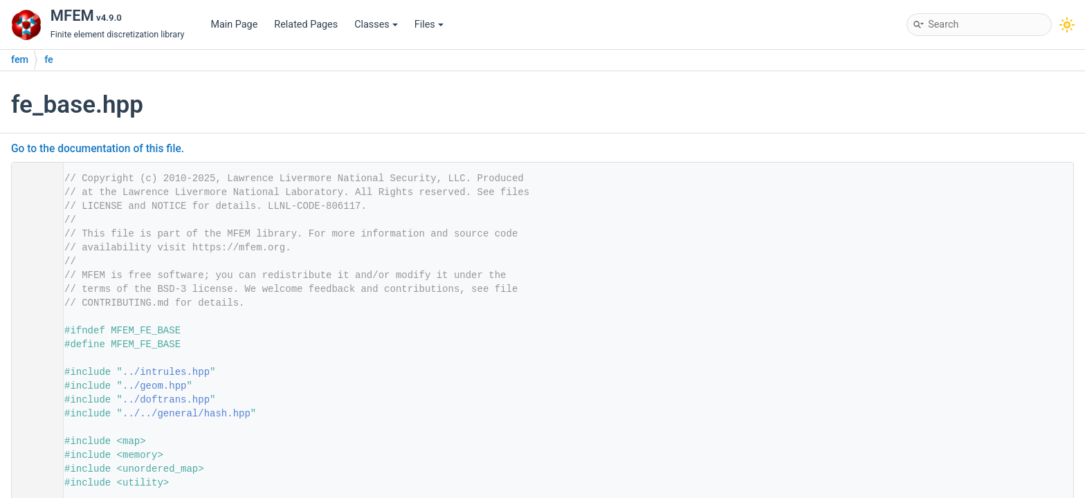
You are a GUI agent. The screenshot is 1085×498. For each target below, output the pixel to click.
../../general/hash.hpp (186, 413)
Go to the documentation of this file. (97, 148)
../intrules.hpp (166, 372)
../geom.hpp (154, 385)
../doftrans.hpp (166, 399)
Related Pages (306, 24)
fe (48, 60)
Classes (376, 24)
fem (19, 60)
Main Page (233, 24)
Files (429, 24)
